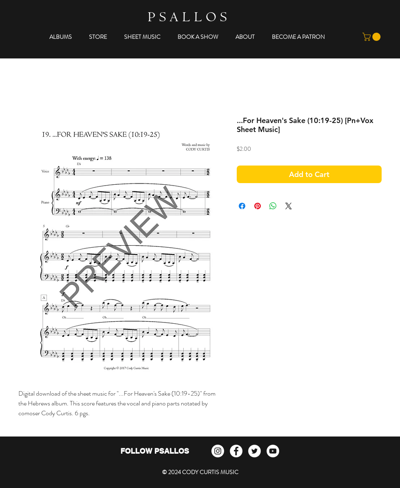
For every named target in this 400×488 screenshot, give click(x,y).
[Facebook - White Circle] (236, 451)
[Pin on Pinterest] (257, 206)
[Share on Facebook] (242, 206)
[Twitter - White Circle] (254, 451)
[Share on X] (288, 206)
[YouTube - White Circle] (273, 451)
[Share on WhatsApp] (273, 206)
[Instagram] (217, 451)
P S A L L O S (187, 18)
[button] (60, 37)
